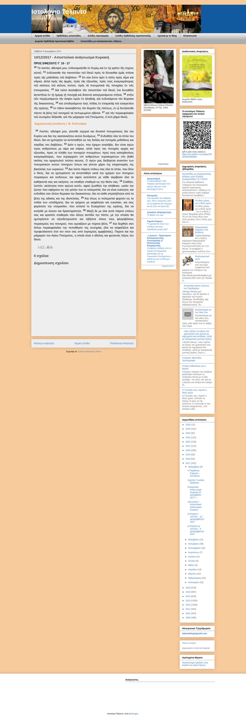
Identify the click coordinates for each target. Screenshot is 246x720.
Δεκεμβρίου (194, 467)
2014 (188, 596)
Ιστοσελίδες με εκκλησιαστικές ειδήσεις (101, 41)
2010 (188, 613)
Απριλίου (193, 569)
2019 (188, 454)
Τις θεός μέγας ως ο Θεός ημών (203, 201)
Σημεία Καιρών (155, 221)
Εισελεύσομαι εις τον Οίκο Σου (203, 311)
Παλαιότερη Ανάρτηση (122, 343)
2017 (188, 463)
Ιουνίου (192, 561)
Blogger (134, 713)
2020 (188, 450)
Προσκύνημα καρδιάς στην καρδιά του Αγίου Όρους (195, 663)
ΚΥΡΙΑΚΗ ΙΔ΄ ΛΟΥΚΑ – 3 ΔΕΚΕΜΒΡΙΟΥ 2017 (196, 530)
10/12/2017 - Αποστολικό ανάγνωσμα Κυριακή (194, 506)
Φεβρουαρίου (195, 578)
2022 (188, 441)
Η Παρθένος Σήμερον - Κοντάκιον (194, 473)
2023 (188, 437)
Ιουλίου (192, 556)
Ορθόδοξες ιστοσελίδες (69, 35)
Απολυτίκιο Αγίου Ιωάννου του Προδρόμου (196, 287)
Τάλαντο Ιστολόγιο (189, 643)
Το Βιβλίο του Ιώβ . (155, 215)
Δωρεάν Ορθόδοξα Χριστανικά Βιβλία (54, 41)
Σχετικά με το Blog (167, 35)
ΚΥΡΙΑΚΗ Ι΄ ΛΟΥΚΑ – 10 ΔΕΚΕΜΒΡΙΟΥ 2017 (196, 518)
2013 (188, 600)
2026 (188, 424)
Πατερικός (152, 195)
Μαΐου (191, 565)
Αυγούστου (194, 552)
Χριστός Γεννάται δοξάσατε (196, 481)
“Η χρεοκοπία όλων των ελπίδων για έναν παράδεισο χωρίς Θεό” (158, 226)
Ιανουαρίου (194, 582)
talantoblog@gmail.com (194, 633)
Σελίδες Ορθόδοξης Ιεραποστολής (133, 35)
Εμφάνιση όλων (168, 266)
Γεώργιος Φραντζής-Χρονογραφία (192, 359)
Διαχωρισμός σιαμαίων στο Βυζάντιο (201, 230)
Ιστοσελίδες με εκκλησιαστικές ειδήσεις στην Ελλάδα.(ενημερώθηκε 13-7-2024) (196, 176)
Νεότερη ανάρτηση (44, 343)
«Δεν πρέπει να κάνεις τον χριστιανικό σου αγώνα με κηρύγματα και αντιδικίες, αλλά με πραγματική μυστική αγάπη (197, 335)
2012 (188, 605)
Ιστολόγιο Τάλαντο (58, 11)
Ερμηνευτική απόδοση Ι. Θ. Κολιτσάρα (60, 123)
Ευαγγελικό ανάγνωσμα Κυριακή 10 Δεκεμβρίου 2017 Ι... (194, 492)
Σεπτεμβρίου (194, 548)
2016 (188, 587)
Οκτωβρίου (194, 544)
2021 (188, 446)
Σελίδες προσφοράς (98, 35)
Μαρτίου (192, 573)
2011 (188, 609)
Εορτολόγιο (163, 164)
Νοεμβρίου (193, 539)
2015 (188, 592)
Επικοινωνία (190, 35)
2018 (188, 459)
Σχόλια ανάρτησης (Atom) (89, 351)
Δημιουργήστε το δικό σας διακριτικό (196, 648)
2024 (188, 433)
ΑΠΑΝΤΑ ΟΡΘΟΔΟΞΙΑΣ (159, 212)
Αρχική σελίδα (42, 35)
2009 (188, 617)
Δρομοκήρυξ (153, 178)
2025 (188, 429)
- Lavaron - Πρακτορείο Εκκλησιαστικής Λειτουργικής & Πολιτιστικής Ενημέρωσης (159, 240)
